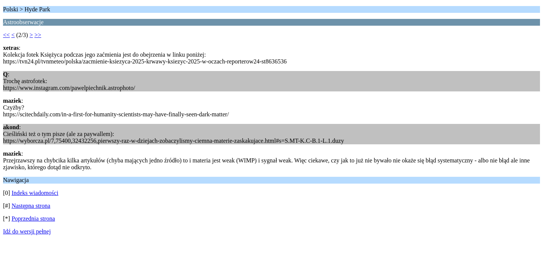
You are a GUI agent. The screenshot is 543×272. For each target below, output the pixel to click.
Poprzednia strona (33, 218)
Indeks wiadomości (35, 193)
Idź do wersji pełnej (27, 231)
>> (37, 35)
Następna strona (31, 205)
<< (6, 35)
